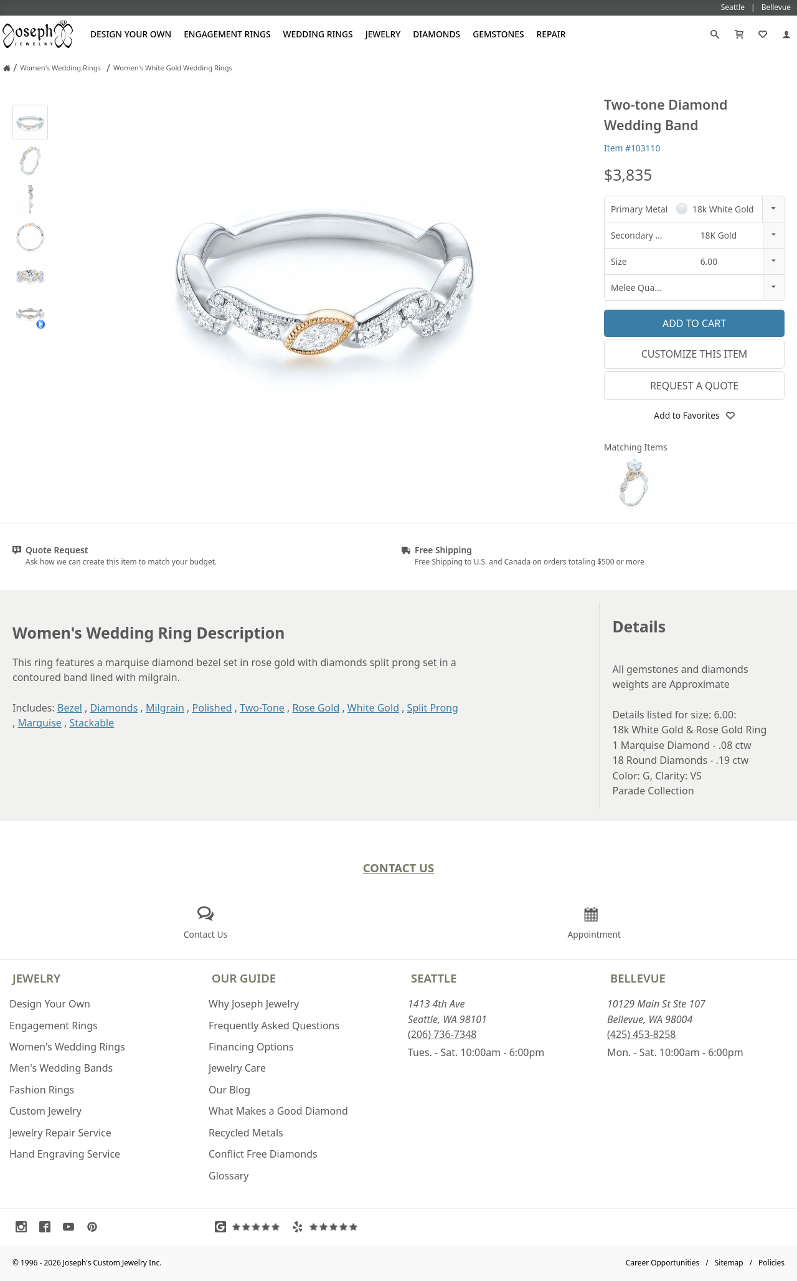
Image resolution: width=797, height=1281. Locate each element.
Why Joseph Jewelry (254, 1004)
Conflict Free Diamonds (263, 1154)
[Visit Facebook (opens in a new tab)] (48, 1227)
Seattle (433, 978)
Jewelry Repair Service (60, 1133)
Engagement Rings (227, 34)
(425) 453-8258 (641, 1034)
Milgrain (165, 708)
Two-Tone (262, 708)
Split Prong (432, 708)
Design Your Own (130, 34)
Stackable (91, 723)
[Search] (714, 34)
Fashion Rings (41, 1090)
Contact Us (399, 867)
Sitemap (729, 1262)
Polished (212, 708)
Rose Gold (315, 708)
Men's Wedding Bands (61, 1068)
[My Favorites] (762, 34)
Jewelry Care (237, 1068)
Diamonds (436, 34)
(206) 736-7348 (442, 1034)
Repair (551, 34)
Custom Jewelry (45, 1111)
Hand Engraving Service (64, 1154)
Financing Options (251, 1047)
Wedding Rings (318, 34)
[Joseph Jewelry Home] (7, 68)
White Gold (373, 708)
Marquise (39, 723)
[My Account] (786, 34)
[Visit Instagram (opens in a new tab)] (24, 1227)
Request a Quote (694, 386)
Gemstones (498, 34)
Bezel (69, 708)
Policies (771, 1262)
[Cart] (739, 34)
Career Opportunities (663, 1262)
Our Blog (229, 1090)
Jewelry (383, 34)
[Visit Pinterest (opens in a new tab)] (95, 1227)
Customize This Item (694, 354)
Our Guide (244, 978)
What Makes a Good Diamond (278, 1111)
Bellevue (638, 978)
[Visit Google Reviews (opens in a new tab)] (250, 1226)
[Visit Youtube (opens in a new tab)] (71, 1227)
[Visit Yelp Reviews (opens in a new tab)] (327, 1226)
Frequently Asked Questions (274, 1025)
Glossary (229, 1176)
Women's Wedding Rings (67, 1047)
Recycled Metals (246, 1133)
